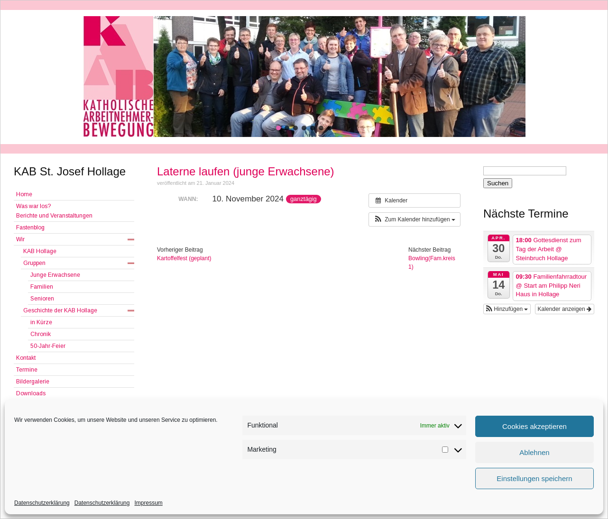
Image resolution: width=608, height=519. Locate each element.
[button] (278, 128)
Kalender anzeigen (564, 309)
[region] (304, 76)
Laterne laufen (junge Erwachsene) (245, 171)
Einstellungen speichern (534, 478)
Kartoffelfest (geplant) (184, 258)
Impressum (148, 503)
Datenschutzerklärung (42, 503)
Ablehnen (534, 452)
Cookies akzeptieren (534, 426)
